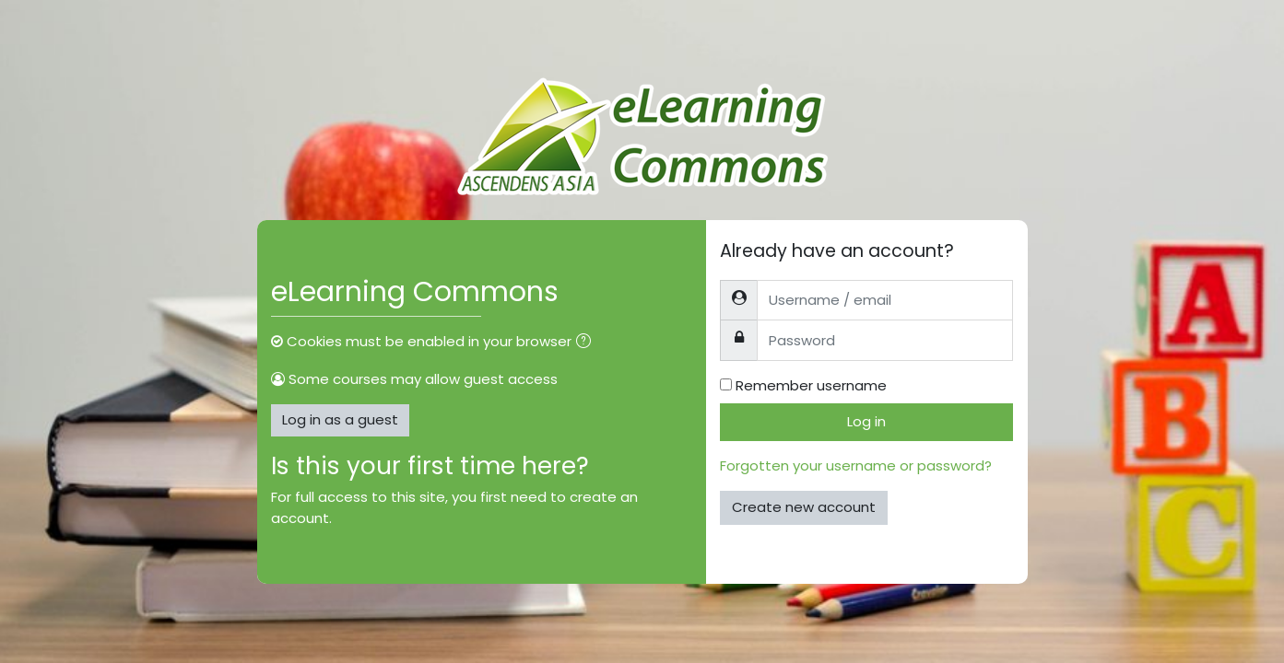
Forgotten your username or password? (856, 465)
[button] (587, 343)
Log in (866, 421)
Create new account (804, 507)
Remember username (811, 385)
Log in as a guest (340, 419)
